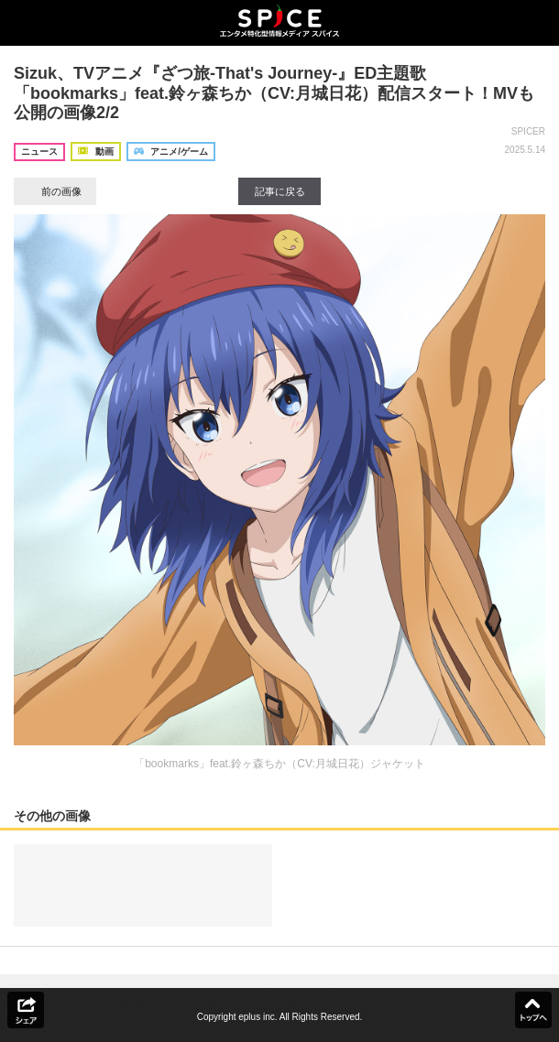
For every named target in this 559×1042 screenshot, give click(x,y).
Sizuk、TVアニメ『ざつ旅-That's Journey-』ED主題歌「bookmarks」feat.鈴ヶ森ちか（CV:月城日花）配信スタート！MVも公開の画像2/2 (274, 93)
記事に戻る (280, 191)
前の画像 (55, 191)
